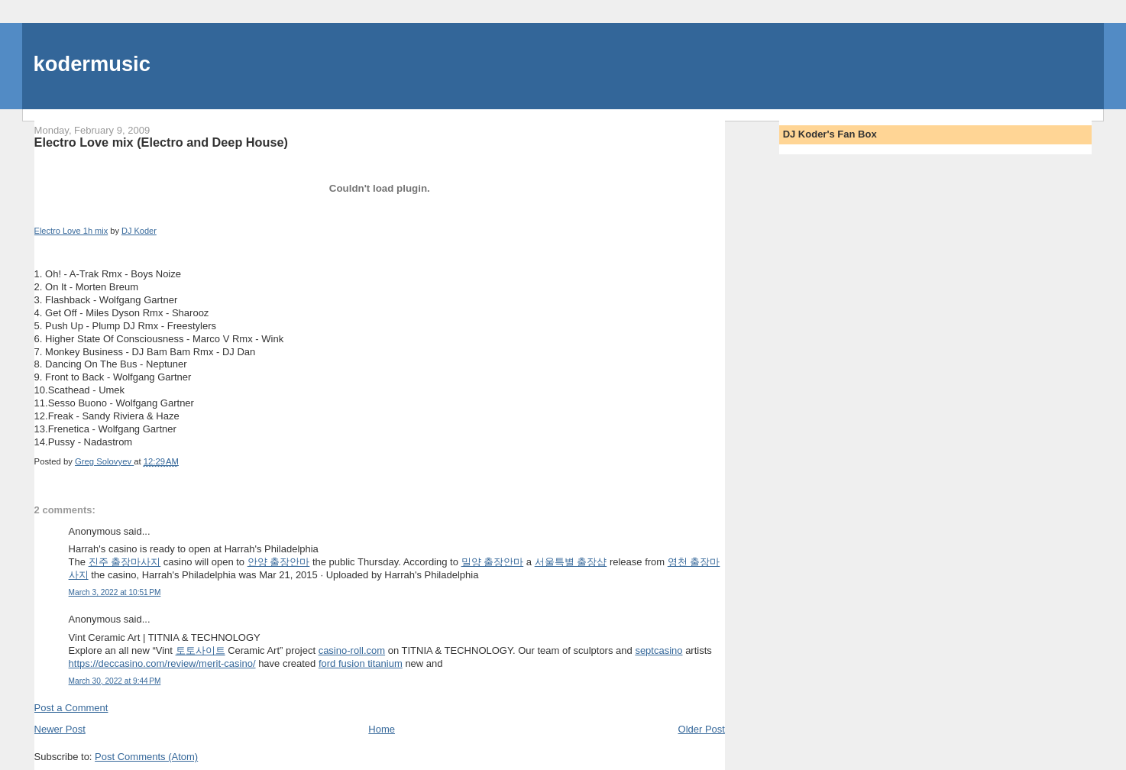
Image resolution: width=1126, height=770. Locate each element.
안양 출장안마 (279, 562)
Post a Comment (71, 707)
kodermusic (92, 64)
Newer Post (60, 729)
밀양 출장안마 (492, 562)
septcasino (658, 650)
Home (381, 729)
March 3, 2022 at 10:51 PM (115, 592)
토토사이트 (200, 650)
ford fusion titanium (361, 663)
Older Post (701, 729)
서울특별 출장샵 (571, 562)
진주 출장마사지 (125, 562)
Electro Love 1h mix (71, 230)
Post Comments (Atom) (146, 756)
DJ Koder (139, 230)
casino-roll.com (352, 650)
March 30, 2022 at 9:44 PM (115, 681)
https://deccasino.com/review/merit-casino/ (162, 663)
